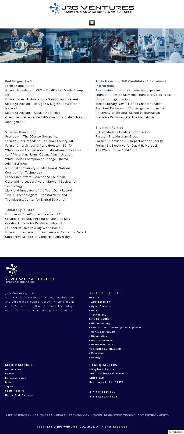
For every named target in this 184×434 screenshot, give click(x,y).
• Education (97, 353)
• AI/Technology (99, 302)
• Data (93, 310)
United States (14, 369)
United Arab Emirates (19, 395)
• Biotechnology (100, 323)
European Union (15, 378)
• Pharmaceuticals (101, 344)
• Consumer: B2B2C (102, 332)
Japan (9, 386)
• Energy (95, 357)
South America (14, 391)
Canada (10, 373)
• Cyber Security (100, 306)
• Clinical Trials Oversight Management (115, 327)
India (8, 382)
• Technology (98, 315)
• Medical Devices (101, 340)
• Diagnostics (98, 336)
